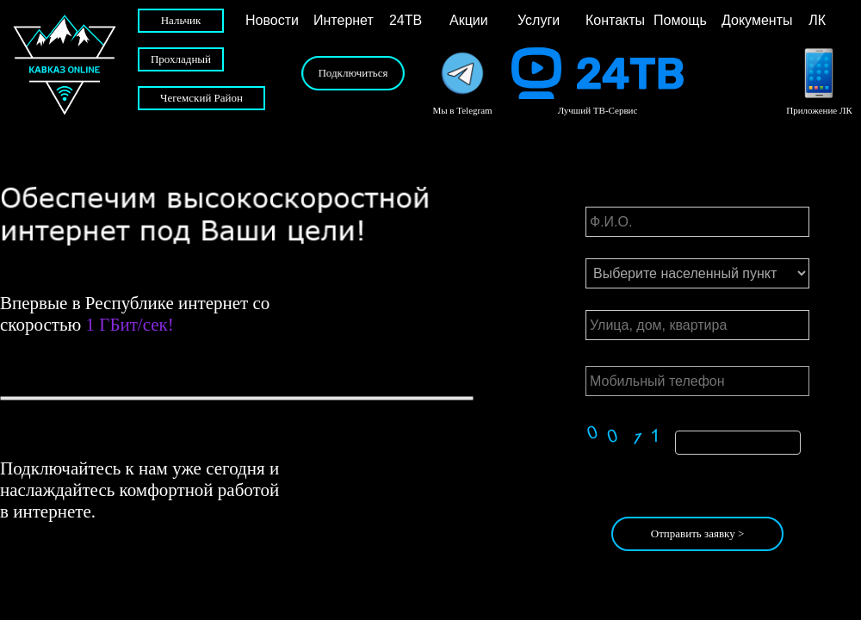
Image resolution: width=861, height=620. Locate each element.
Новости (272, 20)
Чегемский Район (201, 97)
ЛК (808, 20)
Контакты (615, 20)
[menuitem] (275, 21)
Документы (752, 20)
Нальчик (181, 20)
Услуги (538, 20)
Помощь (680, 20)
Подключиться (353, 72)
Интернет (343, 20)
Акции (468, 20)
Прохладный (181, 59)
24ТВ (401, 20)
